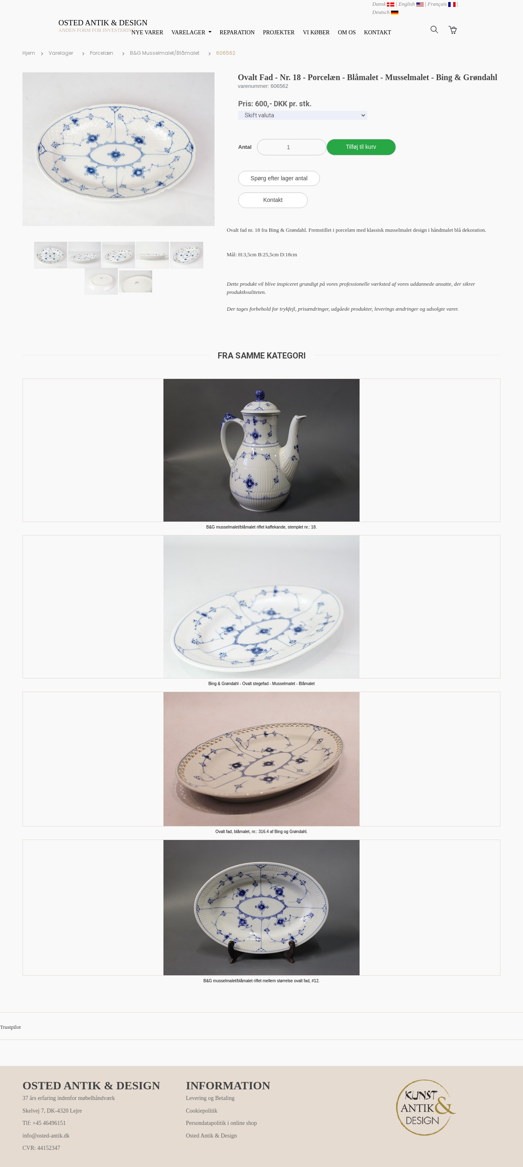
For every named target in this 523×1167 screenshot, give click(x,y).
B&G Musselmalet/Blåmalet (164, 52)
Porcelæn (101, 52)
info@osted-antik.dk (45, 1136)
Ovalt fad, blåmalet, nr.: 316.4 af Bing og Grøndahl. (261, 831)
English (411, 4)
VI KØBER (316, 32)
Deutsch (385, 12)
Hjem (28, 52)
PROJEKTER (279, 32)
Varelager (61, 52)
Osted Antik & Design (211, 1136)
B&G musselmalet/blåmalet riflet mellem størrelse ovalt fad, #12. (261, 981)
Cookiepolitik (201, 1111)
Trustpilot (10, 1027)
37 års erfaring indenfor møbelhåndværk (68, 1098)
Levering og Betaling (210, 1098)
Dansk (383, 4)
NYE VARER (147, 32)
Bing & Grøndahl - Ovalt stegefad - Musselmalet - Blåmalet (261, 683)
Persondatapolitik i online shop (221, 1123)
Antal (245, 147)
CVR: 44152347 (41, 1148)
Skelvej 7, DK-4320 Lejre (52, 1111)
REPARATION (237, 32)
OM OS (347, 32)
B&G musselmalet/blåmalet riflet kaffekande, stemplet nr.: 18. (261, 527)
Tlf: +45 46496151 (44, 1123)
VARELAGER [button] (189, 32)
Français (442, 4)
